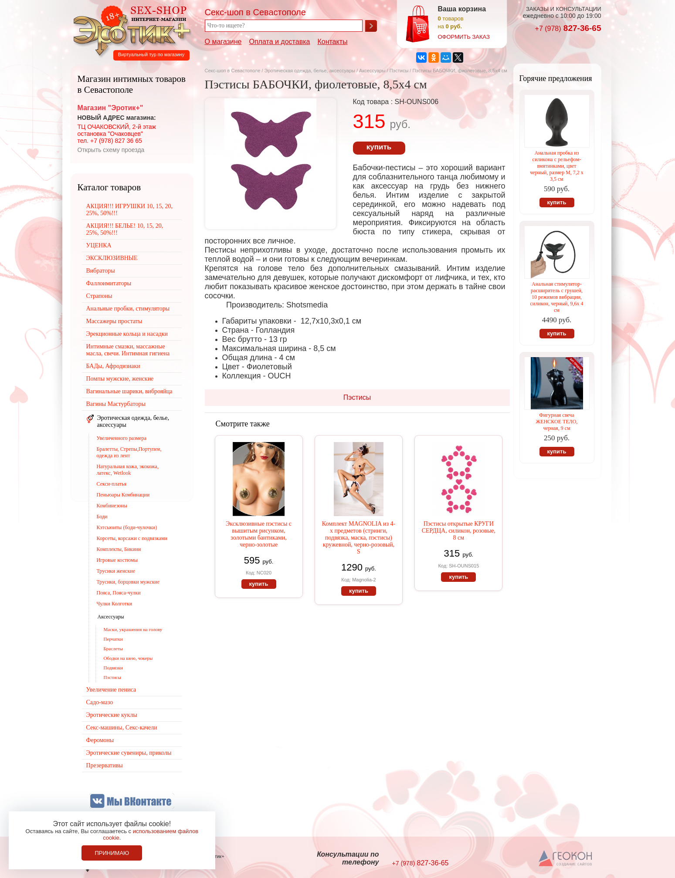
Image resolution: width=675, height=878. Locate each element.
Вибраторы (100, 270)
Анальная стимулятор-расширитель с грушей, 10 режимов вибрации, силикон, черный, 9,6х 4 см (556, 297)
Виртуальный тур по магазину (151, 54)
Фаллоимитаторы (109, 283)
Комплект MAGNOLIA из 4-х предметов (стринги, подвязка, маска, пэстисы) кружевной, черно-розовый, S (358, 537)
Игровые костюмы (117, 560)
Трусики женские (116, 571)
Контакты (332, 41)
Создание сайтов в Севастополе (566, 859)
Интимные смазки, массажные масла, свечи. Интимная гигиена (128, 350)
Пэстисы (399, 70)
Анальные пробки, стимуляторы (128, 308)
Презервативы (104, 765)
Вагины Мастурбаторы (116, 404)
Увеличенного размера (121, 438)
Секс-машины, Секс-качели (121, 727)
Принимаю (112, 853)
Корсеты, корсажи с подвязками (132, 538)
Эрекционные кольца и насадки (127, 334)
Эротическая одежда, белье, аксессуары (310, 70)
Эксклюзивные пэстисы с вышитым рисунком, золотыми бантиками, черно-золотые (259, 534)
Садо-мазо (99, 702)
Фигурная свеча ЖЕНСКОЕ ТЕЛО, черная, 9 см (557, 421)
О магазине (223, 41)
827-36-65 (568, 28)
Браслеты (113, 648)
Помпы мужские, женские (120, 378)
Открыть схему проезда (111, 149)
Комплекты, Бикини (119, 549)
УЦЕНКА (99, 245)
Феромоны (100, 740)
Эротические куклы (111, 715)
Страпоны (99, 296)
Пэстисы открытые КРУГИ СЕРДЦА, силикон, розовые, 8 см (458, 530)
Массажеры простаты (114, 321)
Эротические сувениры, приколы (129, 753)
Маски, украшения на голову (133, 629)
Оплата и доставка (279, 41)
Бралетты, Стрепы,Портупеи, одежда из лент (129, 452)
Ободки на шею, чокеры (128, 658)
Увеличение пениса (111, 689)
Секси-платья (111, 484)
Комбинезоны (112, 506)
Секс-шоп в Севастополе (233, 70)
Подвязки (113, 667)
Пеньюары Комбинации (123, 495)
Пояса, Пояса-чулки (119, 593)
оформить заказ (464, 37)
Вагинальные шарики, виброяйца (129, 391)
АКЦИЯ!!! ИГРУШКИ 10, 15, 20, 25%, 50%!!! (129, 209)
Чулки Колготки (114, 604)
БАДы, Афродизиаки (113, 366)
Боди (102, 516)
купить (378, 147)
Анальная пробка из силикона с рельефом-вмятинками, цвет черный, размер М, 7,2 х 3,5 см (556, 166)
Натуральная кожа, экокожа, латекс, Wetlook (128, 469)
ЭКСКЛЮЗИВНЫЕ (112, 258)
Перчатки (113, 639)
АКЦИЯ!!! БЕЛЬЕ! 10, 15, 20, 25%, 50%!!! (124, 229)
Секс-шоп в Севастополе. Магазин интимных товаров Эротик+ (129, 29)
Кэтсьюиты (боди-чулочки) (127, 527)
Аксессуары (372, 70)
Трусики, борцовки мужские (128, 582)
